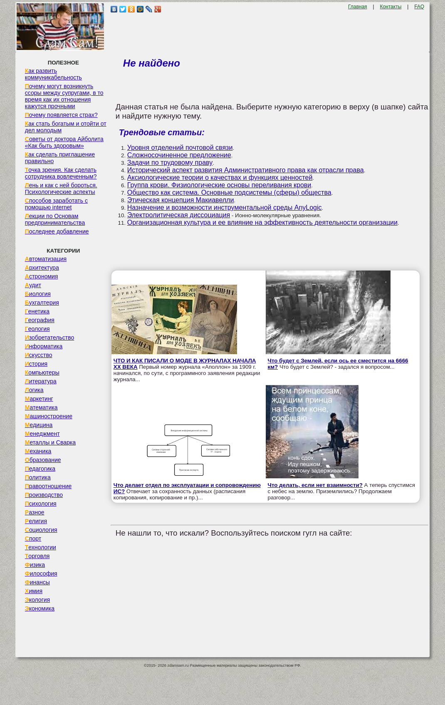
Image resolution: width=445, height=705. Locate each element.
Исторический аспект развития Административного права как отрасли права (245, 170)
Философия (41, 573)
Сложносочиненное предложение (179, 155)
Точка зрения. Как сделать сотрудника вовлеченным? (61, 173)
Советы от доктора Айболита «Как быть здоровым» (64, 142)
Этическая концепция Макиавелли (180, 200)
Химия (33, 591)
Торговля (37, 556)
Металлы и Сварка (50, 442)
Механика (38, 451)
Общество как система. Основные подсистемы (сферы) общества (229, 192)
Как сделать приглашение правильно (60, 157)
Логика (34, 390)
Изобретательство (49, 337)
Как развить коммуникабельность (53, 74)
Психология (41, 503)
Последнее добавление (57, 231)
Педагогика (40, 468)
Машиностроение (48, 416)
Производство (44, 495)
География (39, 320)
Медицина (39, 425)
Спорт (33, 538)
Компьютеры (42, 372)
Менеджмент (42, 433)
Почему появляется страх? (61, 115)
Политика (38, 477)
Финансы (37, 582)
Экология (37, 599)
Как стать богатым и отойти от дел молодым (65, 127)
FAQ (419, 7)
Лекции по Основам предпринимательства (55, 219)
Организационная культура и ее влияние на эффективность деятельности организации (262, 222)
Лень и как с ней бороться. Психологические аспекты (61, 188)
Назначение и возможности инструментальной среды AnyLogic (224, 207)
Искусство (38, 355)
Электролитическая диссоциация (178, 214)
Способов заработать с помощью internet (56, 204)
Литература (41, 381)
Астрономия (41, 276)
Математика (41, 407)
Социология (41, 529)
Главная (357, 7)
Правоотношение (48, 486)
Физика (35, 564)
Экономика (39, 608)
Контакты (390, 7)
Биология (38, 293)
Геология (37, 328)
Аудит (33, 285)
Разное (34, 512)
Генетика (37, 311)
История (36, 363)
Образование (43, 460)
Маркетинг (39, 398)
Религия (36, 521)
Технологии (40, 547)
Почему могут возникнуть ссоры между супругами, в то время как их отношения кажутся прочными (64, 96)
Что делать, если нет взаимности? (315, 485)
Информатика (43, 346)
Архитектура (42, 267)
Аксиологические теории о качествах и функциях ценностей (220, 177)
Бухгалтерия (42, 302)
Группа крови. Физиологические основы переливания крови (219, 185)
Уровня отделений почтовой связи (180, 147)
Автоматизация (46, 259)
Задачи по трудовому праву (170, 162)
